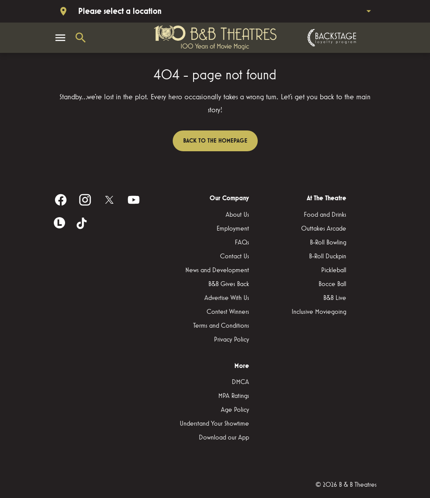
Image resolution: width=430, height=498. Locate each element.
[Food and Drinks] (325, 215)
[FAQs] (242, 243)
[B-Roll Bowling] (328, 243)
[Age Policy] (235, 410)
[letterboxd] (59, 222)
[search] (81, 38)
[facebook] (61, 200)
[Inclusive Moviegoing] (319, 312)
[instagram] (85, 200)
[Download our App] (224, 438)
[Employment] (233, 229)
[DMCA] (240, 382)
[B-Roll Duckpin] (327, 257)
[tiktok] (82, 224)
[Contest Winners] (228, 312)
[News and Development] (217, 270)
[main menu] (60, 37)
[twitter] (109, 200)
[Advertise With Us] (226, 298)
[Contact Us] (234, 257)
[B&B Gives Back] (228, 284)
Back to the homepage (215, 141)
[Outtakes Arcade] (323, 229)
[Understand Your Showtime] (214, 424)
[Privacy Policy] (231, 340)
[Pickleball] (333, 270)
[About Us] (237, 215)
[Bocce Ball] (332, 284)
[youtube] (134, 200)
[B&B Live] (334, 298)
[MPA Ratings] (233, 396)
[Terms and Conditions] (221, 326)
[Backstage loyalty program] (330, 37)
